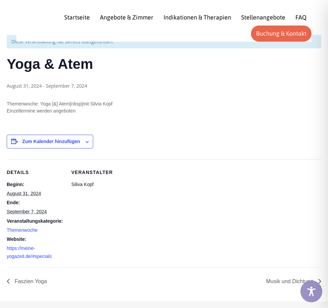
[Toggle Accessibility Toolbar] (311, 291)
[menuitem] (77, 17)
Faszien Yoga (30, 281)
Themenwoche (22, 230)
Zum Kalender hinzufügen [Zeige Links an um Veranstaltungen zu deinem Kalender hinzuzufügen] (51, 141)
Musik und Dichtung (290, 281)
